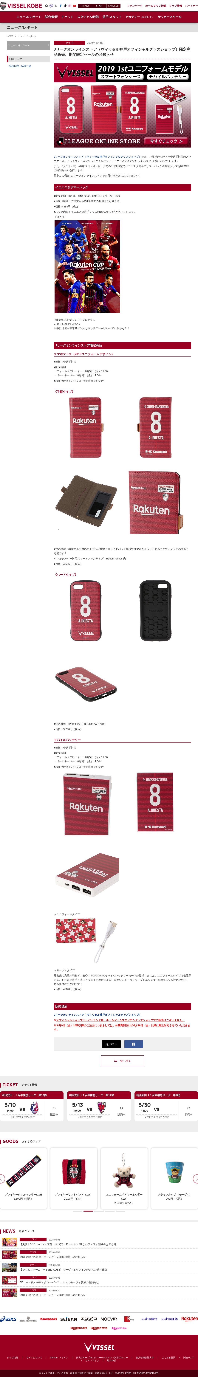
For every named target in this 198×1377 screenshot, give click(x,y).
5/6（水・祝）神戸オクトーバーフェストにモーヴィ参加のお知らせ (108, 1280)
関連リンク (189, 1357)
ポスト (111, 1044)
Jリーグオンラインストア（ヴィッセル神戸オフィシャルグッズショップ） (97, 156)
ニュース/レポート (28, 16)
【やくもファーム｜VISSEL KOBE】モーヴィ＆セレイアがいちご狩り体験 (108, 1267)
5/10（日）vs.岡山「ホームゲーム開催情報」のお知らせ (108, 1292)
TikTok (65, 6)
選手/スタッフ (112, 16)
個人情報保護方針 (145, 1357)
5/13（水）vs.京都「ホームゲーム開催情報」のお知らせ (108, 1254)
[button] (77, 1211)
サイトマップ (92, 1360)
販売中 (54, 1109)
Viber (51, 6)
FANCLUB (113, 5)
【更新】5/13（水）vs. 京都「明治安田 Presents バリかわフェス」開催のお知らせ (108, 1242)
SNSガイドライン (59, 1357)
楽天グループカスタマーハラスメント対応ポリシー (102, 1357)
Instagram (70, 6)
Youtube (74, 6)
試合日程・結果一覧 (20, 65)
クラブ (69, 42)
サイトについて (34, 1357)
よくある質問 (168, 1357)
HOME (10, 36)
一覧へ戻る (122, 1060)
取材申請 (111, 1360)
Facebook (60, 6)
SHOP (99, 5)
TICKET (85, 5)
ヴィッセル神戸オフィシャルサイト (21, 6)
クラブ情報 (12, 1357)
